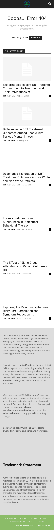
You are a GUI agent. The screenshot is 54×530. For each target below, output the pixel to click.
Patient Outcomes (17, 521)
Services (22, 518)
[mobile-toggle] (5, 4)
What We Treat (10, 518)
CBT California (9, 96)
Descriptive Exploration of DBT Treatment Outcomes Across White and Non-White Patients (26, 177)
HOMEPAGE (35, 38)
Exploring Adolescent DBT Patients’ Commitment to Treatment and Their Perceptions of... (26, 88)
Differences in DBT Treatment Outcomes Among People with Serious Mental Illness (23, 133)
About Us (43, 518)
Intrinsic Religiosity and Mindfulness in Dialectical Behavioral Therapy (20, 222)
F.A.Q (30, 521)
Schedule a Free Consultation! (33, 525)
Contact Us (39, 521)
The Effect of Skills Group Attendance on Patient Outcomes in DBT (26, 266)
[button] (50, 4)
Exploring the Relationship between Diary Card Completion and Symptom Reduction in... (26, 311)
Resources (33, 518)
